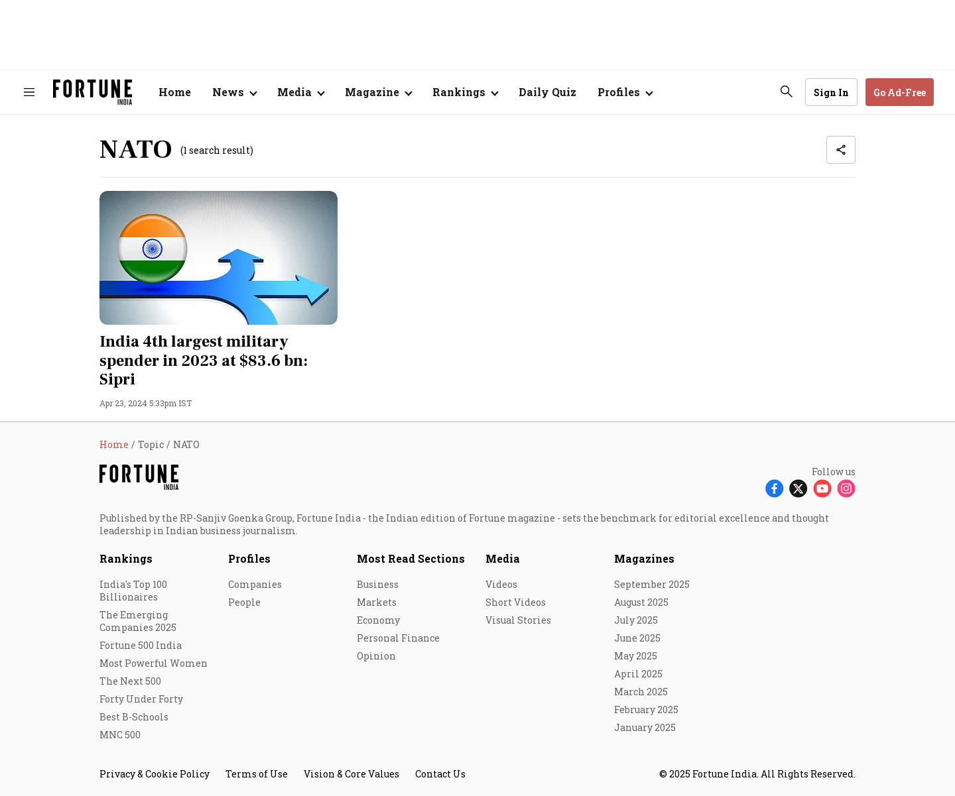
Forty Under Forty (141, 699)
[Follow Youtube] (822, 488)
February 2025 (646, 709)
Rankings (458, 92)
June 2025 (637, 638)
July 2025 (636, 620)
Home (175, 92)
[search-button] (787, 91)
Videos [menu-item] (501, 584)
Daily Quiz (547, 92)
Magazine (372, 92)
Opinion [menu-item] (376, 656)
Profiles (249, 558)
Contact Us (440, 774)
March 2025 (641, 691)
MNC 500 (120, 734)
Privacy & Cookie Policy (154, 774)
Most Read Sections (411, 558)
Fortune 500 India (140, 645)
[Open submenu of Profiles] (625, 92)
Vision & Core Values (351, 774)
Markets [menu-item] (377, 602)
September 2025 (652, 584)
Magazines (644, 558)
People (244, 602)
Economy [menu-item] (378, 620)
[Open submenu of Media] (300, 92)
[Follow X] (798, 488)
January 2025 (645, 727)
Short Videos (515, 602)
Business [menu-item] (378, 584)
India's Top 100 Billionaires (133, 590)
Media (502, 558)
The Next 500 (130, 681)
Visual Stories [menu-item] (518, 620)
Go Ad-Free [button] (899, 92)
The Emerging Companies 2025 (137, 621)
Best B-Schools (133, 717)
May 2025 (635, 656)
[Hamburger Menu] (29, 92)
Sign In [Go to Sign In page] (831, 92)
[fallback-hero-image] (218, 258)
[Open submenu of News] (234, 92)
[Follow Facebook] (774, 488)
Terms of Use (256, 774)
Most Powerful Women (153, 663)
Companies (255, 584)
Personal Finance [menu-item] (398, 638)
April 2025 (638, 673)
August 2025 (641, 602)
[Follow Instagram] (846, 488)
